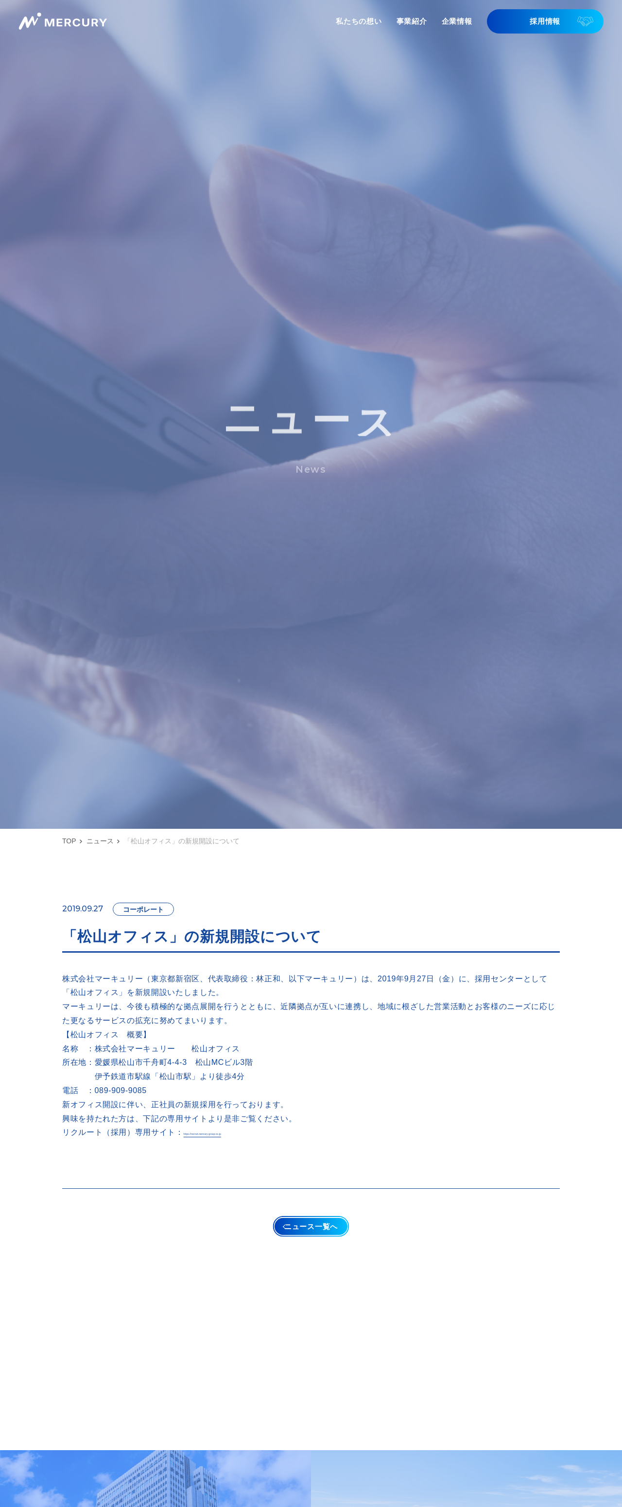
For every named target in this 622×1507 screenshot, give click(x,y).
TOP (69, 841)
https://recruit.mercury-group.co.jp (247, 1132)
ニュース (100, 841)
